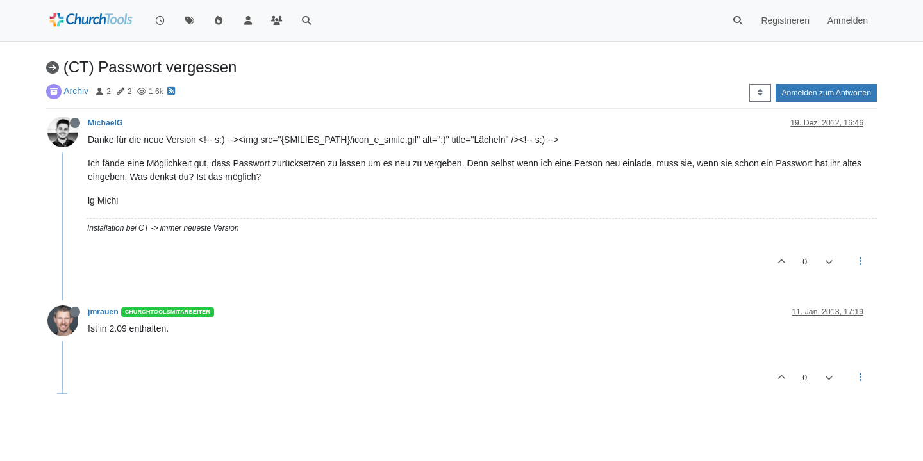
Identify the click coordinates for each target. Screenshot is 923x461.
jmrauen (103, 311)
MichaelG (105, 122)
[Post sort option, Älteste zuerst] (759, 93)
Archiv (75, 91)
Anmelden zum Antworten (826, 92)
